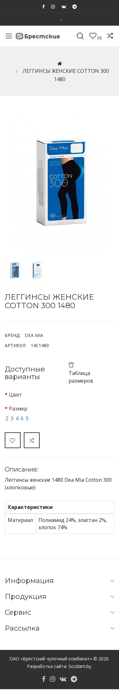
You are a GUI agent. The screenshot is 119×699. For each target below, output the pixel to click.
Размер (18, 408)
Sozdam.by (80, 666)
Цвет (15, 394)
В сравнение (32, 440)
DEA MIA (34, 335)
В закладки (13, 440)
